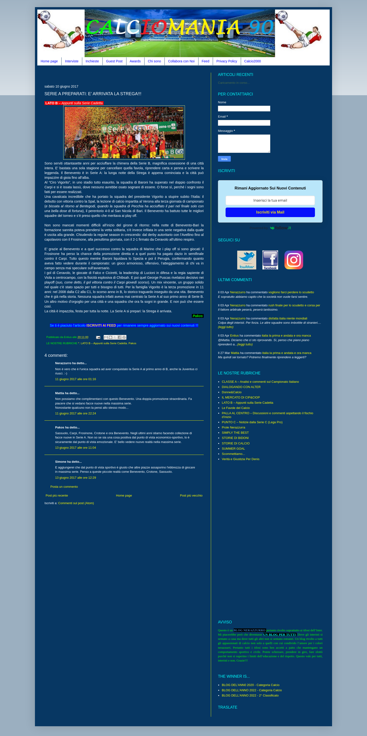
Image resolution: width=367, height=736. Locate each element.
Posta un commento (64, 486)
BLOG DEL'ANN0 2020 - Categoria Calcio (250, 685)
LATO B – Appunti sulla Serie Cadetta (104, 343)
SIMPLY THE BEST (235, 432)
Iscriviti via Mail (270, 212)
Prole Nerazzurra (233, 427)
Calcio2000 (252, 61)
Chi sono (154, 61)
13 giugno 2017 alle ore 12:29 (75, 477)
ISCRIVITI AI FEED (101, 325)
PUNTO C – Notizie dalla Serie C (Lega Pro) (252, 422)
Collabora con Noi (181, 61)
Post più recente (57, 495)
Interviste (71, 61)
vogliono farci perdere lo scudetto (291, 292)
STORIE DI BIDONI (235, 438)
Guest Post (114, 61)
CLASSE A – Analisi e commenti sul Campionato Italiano (260, 381)
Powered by (270, 228)
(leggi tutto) (225, 327)
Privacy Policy (226, 61)
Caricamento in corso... (234, 83)
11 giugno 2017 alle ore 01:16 (75, 379)
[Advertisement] (130, 74)
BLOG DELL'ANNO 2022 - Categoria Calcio (252, 690)
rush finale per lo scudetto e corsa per (294, 305)
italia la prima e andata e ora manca (286, 335)
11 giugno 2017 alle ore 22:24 (75, 413)
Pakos (132, 343)
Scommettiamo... (233, 454)
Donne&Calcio (231, 392)
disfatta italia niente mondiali (287, 318)
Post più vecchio (191, 495)
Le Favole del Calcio (236, 408)
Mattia (235, 353)
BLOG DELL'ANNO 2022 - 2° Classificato (250, 695)
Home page (49, 61)
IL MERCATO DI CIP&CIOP (241, 397)
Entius (234, 335)
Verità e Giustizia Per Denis (240, 459)
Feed (205, 61)
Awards (135, 61)
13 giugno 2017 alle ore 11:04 (75, 447)
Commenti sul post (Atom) (76, 503)
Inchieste (92, 61)
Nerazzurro (237, 292)
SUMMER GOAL (233, 448)
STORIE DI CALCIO (236, 443)
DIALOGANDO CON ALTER (241, 387)
